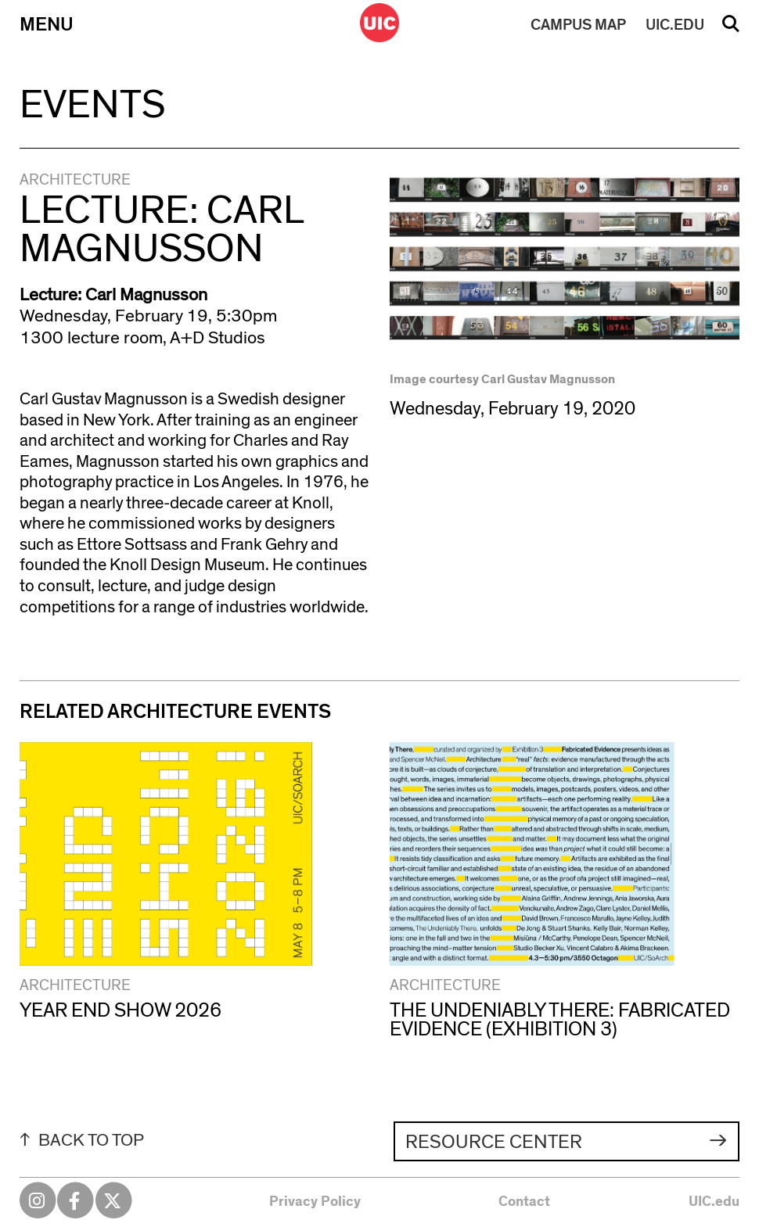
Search (730, 29)
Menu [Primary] (47, 24)
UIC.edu (714, 1201)
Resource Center (493, 1142)
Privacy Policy (315, 1201)
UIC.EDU (675, 25)
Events (92, 104)
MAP (578, 25)
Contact (524, 1201)
